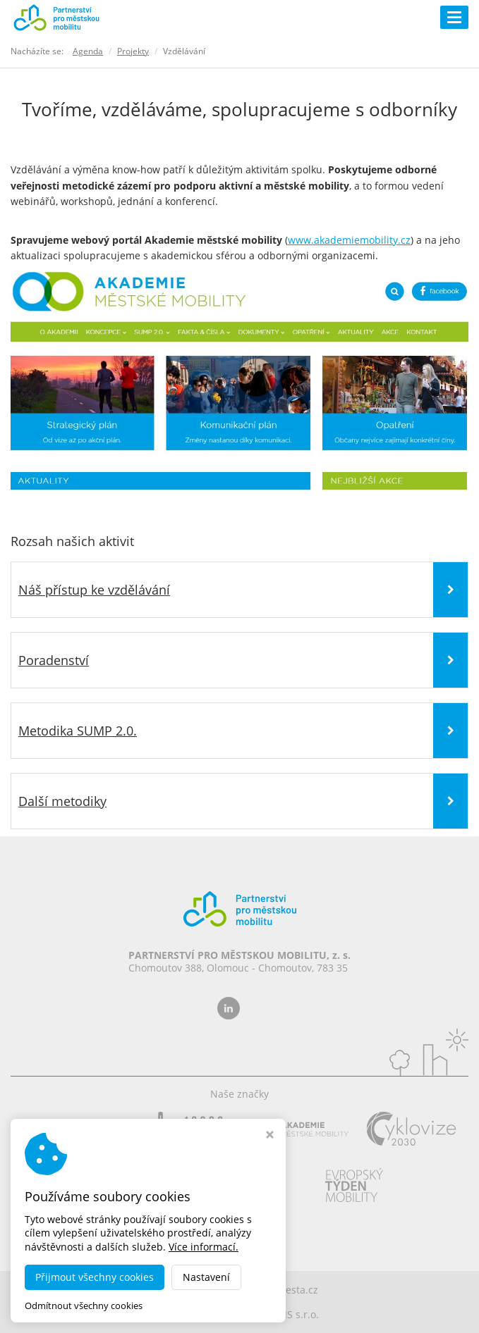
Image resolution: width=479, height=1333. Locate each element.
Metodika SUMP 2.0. (77, 730)
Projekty (133, 51)
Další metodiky (62, 801)
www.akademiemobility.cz (349, 240)
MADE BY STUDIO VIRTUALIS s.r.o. (240, 1314)
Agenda (88, 51)
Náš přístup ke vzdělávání (94, 589)
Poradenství (53, 660)
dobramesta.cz (283, 1289)
